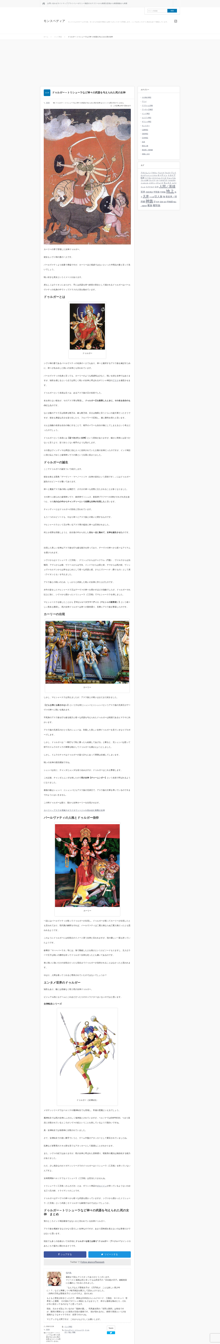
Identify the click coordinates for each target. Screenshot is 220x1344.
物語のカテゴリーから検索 (95, 3)
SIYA (48, 103)
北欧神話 (145, 133)
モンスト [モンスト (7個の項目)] (167, 183)
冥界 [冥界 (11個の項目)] (143, 192)
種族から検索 (122, 3)
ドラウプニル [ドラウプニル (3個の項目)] (156, 178)
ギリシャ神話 (146, 121)
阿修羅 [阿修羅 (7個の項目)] (170, 202)
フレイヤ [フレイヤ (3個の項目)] (152, 180)
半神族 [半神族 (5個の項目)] (163, 192)
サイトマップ (63, 3)
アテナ (116, 380)
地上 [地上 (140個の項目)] (170, 191)
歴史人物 (145, 146)
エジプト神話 (146, 117)
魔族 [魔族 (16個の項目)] (149, 205)
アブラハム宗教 (147, 105)
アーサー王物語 (147, 109)
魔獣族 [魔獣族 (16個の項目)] (156, 205)
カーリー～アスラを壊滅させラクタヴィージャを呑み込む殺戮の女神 (74, 810)
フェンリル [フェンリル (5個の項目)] (171, 178)
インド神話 (68, 1326)
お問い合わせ (52, 3)
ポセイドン (102, 1186)
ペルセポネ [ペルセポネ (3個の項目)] (172, 180)
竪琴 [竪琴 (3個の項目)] (157, 202)
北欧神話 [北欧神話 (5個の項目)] (149, 192)
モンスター (146, 125)
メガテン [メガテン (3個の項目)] (152, 183)
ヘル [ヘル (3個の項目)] (157, 180)
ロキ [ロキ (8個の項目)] (157, 187)
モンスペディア (54, 21)
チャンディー (69, 1330)
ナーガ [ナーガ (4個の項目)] (163, 178)
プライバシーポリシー (76, 3)
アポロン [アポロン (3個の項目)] (154, 173)
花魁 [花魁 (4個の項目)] (161, 202)
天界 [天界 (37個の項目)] (146, 196)
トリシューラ (79, 1330)
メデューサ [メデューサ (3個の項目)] (159, 183)
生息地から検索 (111, 3)
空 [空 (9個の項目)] (155, 201)
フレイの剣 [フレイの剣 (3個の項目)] (144, 180)
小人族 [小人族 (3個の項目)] (151, 197)
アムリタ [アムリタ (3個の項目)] (161, 173)
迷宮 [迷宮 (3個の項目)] (165, 202)
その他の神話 (146, 97)
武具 (143, 142)
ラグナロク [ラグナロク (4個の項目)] (150, 187)
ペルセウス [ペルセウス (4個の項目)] (163, 180)
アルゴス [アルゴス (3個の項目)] (167, 173)
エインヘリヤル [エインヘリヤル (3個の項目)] (151, 175)
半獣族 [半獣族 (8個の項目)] (156, 192)
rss (175, 21)
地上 (69, 1332)
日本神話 (145, 138)
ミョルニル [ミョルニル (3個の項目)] (144, 183)
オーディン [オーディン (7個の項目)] (162, 175)
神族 (73, 1332)
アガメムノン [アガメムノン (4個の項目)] (146, 173)
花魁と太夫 (146, 154)
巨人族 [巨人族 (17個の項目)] (158, 196)
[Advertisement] (110, 65)
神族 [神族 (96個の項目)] (149, 201)
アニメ (144, 101)
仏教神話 (145, 130)
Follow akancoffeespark (92, 1262)
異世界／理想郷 (147, 150)
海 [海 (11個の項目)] (164, 196)
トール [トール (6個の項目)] (148, 178)
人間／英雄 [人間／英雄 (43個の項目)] (167, 186)
